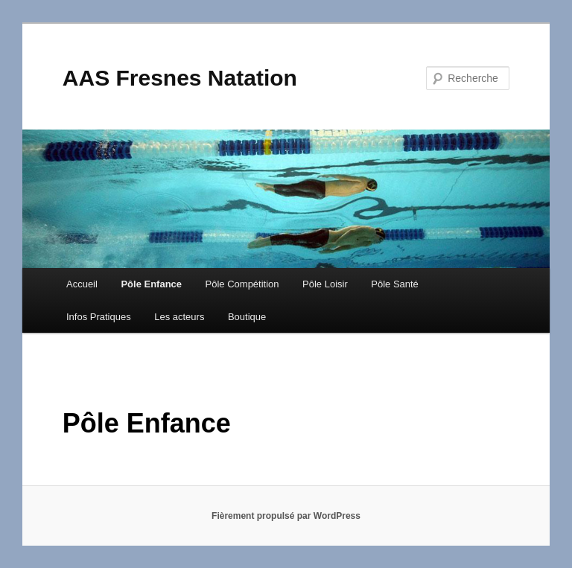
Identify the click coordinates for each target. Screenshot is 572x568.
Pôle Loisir (325, 284)
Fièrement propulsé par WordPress (286, 516)
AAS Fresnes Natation (180, 78)
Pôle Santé (395, 284)
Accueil (82, 284)
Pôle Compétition (242, 284)
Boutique (247, 316)
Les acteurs (179, 316)
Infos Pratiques (98, 316)
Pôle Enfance (151, 284)
